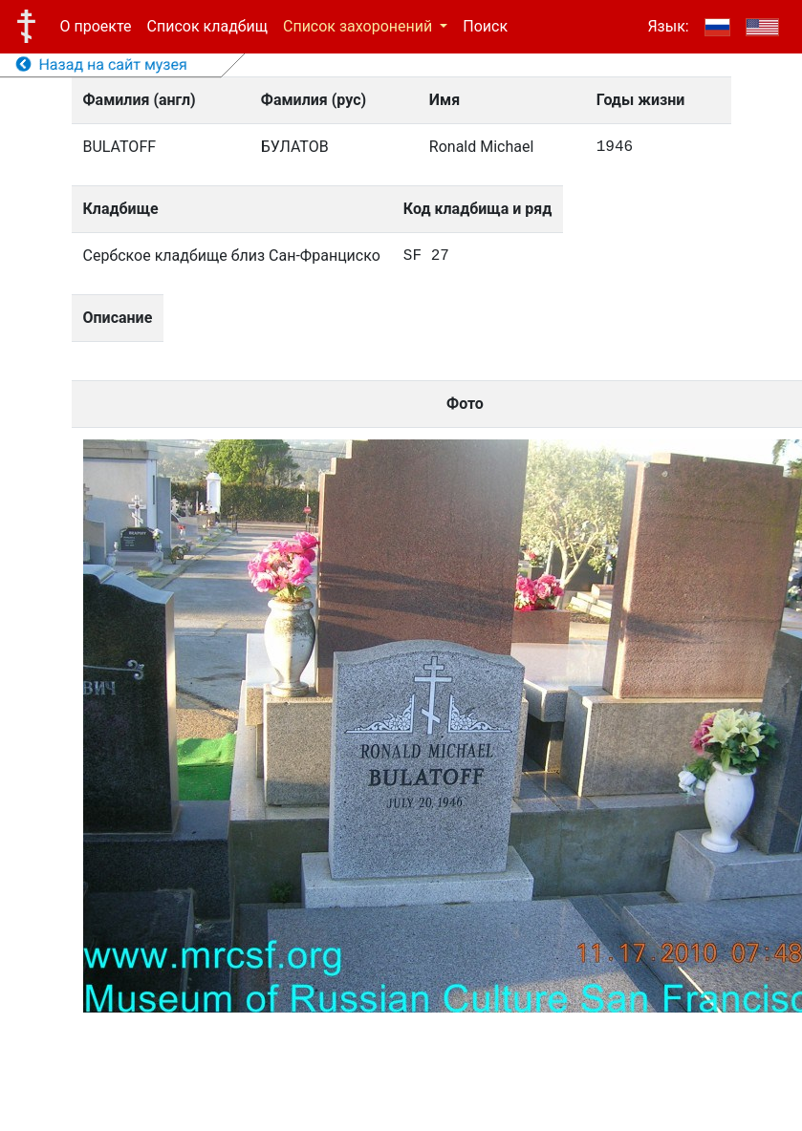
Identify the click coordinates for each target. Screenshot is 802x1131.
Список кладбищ (207, 26)
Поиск (485, 26)
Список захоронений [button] (359, 26)
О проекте (96, 26)
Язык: (667, 26)
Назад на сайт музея (101, 64)
